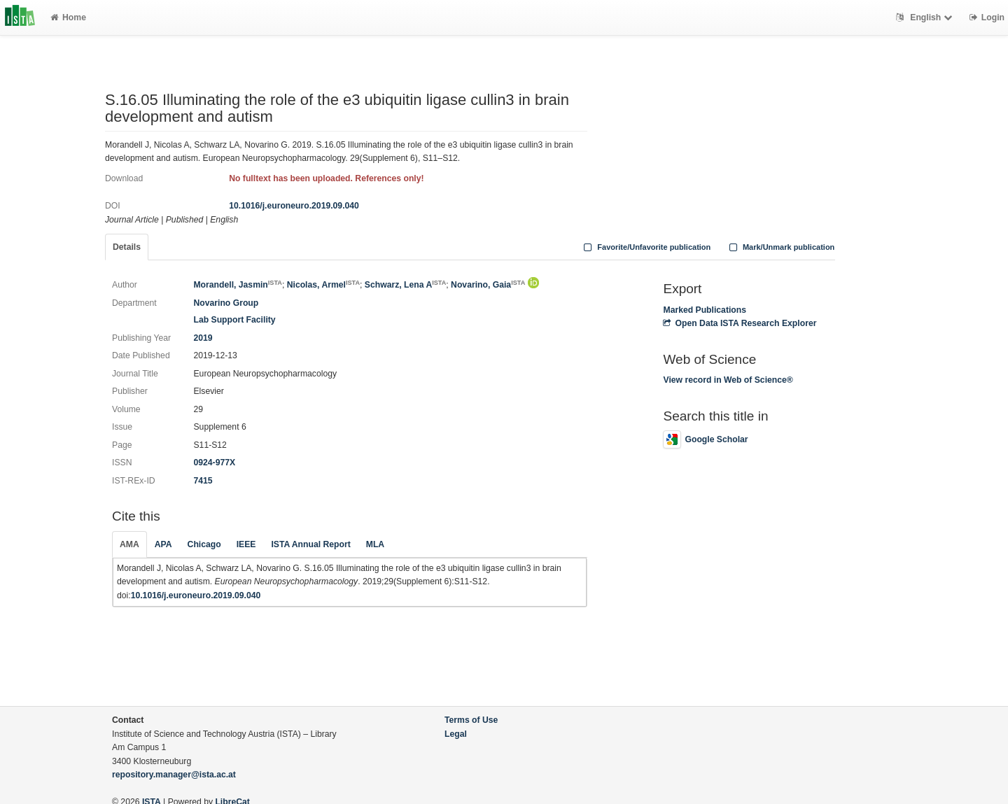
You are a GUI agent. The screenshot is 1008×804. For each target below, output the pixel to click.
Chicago (204, 544)
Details (127, 247)
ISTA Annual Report (310, 544)
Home (68, 17)
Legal (455, 734)
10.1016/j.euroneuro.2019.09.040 (294, 206)
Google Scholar (705, 439)
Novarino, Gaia (488, 285)
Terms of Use (471, 720)
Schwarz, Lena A (406, 285)
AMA (129, 544)
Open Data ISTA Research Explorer (739, 323)
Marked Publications (704, 310)
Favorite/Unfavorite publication (646, 247)
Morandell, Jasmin (237, 285)
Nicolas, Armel (323, 285)
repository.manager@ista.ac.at (174, 775)
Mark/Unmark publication (780, 247)
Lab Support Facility (234, 320)
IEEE (246, 544)
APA (163, 544)
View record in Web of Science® (727, 380)
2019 (202, 338)
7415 (202, 481)
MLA (375, 544)
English (925, 17)
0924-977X (214, 462)
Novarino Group (225, 303)
